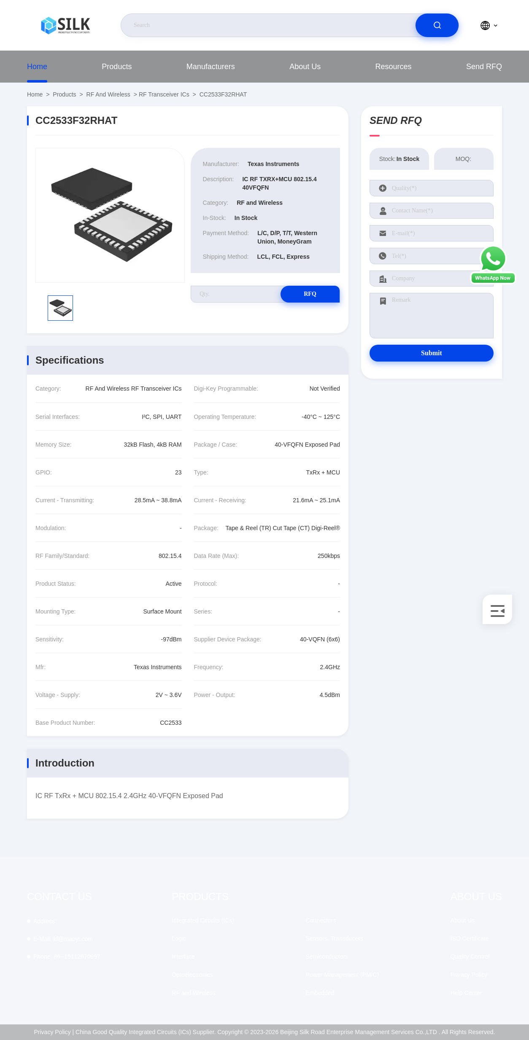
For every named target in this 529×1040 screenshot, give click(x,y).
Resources (393, 66)
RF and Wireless (108, 94)
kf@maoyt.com (63, 938)
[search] (437, 25)
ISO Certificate (470, 938)
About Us (305, 66)
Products (117, 66)
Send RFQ (484, 66)
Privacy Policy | (54, 1032)
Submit (431, 352)
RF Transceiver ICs (164, 94)
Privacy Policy (469, 974)
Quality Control (470, 956)
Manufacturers (210, 66)
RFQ (310, 294)
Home (37, 66)
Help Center (466, 992)
